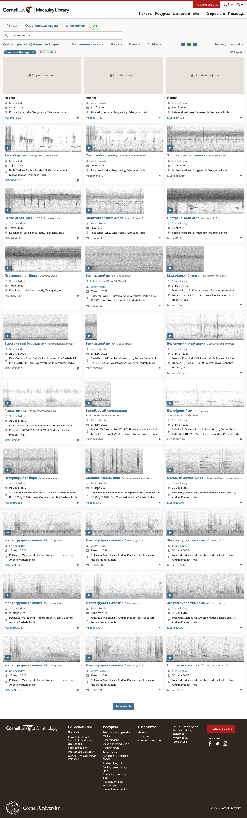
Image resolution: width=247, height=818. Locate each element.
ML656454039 (176, 175)
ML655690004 (176, 627)
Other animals (75, 25)
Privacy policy (180, 737)
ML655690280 (176, 439)
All (95, 25)
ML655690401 (13, 440)
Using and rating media (116, 744)
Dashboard (181, 14)
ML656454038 (94, 238)
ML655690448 (94, 368)
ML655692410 (175, 305)
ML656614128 (175, 117)
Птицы (11, 25)
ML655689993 (94, 690)
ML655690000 (13, 690)
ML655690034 (94, 565)
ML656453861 (175, 238)
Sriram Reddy (17, 103)
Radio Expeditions (78, 748)
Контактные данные (151, 740)
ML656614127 (94, 117)
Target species (111, 752)
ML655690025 (13, 627)
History (142, 732)
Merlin (198, 14)
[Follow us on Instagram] (225, 743)
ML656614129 (13, 117)
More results (123, 706)
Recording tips (111, 740)
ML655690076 (175, 502)
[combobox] (65, 35)
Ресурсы (162, 14)
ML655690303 (94, 439)
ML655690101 (94, 502)
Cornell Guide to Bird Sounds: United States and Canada (80, 740)
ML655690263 (13, 502)
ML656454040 (13, 238)
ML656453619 (13, 296)
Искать (145, 14)
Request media (111, 748)
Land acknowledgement (186, 726)
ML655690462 (13, 368)
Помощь (236, 14)
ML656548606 (13, 180)
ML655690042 (13, 565)
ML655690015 (94, 627)
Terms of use (180, 742)
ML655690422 (176, 373)
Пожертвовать (206, 4)
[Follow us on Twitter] (217, 743)
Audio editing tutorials (115, 763)
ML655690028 (176, 565)
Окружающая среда (41, 25)
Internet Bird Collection (81, 752)
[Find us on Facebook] (209, 743)
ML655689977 (175, 690)
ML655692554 (94, 306)
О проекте (215, 14)
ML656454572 (94, 175)
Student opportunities (115, 789)
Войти (228, 4)
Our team (143, 736)
